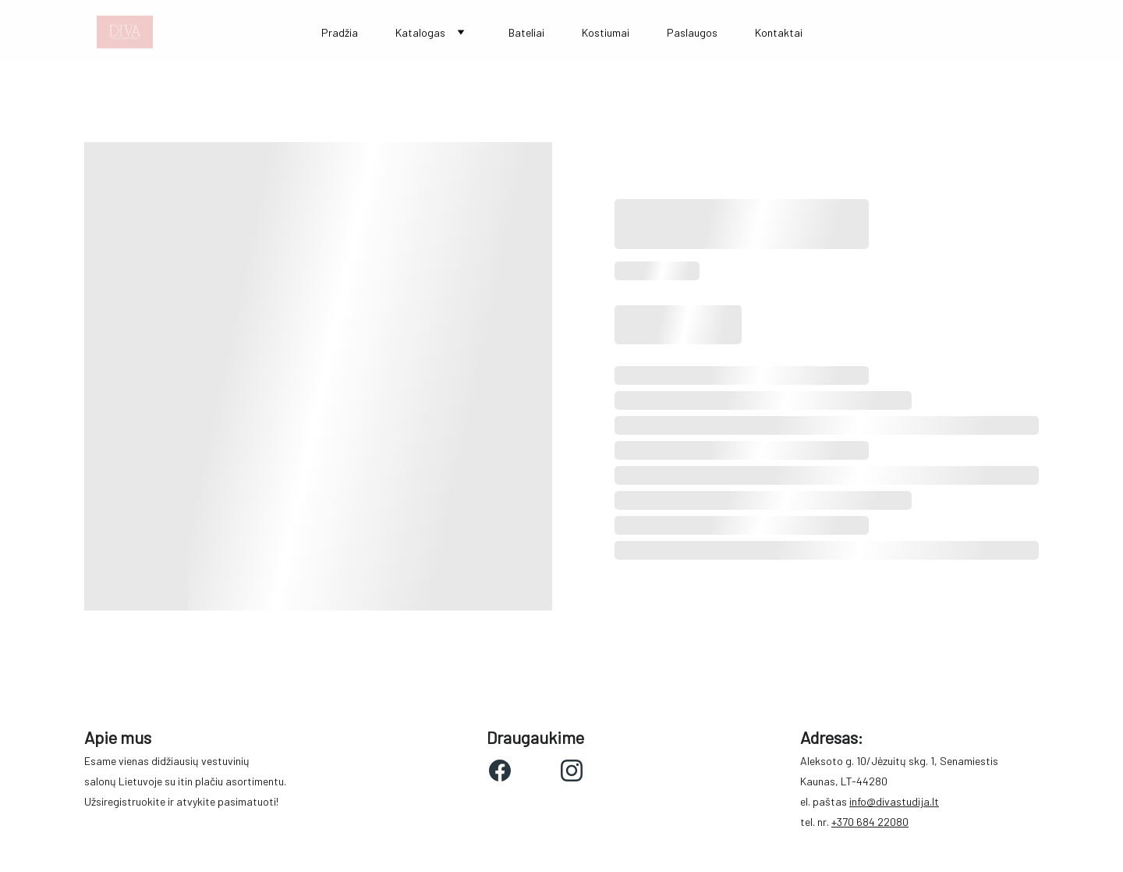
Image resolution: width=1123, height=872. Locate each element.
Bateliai (526, 32)
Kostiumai (605, 32)
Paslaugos (692, 32)
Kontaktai (778, 32)
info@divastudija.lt (894, 801)
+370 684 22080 (870, 821)
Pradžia (339, 32)
